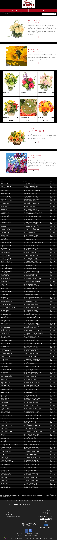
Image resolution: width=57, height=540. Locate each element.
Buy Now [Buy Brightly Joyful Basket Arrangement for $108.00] (33, 142)
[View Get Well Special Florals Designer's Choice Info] (16, 162)
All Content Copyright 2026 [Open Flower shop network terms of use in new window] (17, 538)
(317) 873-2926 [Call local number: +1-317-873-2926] (47, 513)
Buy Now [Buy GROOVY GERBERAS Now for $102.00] (45, 120)
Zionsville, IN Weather (22, 535)
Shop (14, 10)
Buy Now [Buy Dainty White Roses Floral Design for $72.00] (33, 37)
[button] (46, 525)
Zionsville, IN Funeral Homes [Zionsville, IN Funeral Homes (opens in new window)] (23, 533)
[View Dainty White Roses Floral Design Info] (16, 28)
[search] (55, 14)
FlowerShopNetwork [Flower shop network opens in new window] (29, 538)
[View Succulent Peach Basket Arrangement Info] (11, 107)
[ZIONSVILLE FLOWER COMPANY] (28, 7)
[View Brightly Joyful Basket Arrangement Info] (16, 135)
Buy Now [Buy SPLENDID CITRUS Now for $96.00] (11, 95)
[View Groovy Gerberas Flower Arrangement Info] (46, 107)
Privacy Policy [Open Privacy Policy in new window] (38, 538)
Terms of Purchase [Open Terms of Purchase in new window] (47, 538)
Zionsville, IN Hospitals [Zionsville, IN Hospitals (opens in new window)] (35, 533)
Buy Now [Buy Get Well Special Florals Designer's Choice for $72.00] (33, 170)
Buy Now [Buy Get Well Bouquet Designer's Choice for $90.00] (33, 63)
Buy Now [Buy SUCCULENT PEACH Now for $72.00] (11, 120)
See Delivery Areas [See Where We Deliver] (44, 505)
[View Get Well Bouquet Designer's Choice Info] (16, 56)
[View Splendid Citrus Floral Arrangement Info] (11, 82)
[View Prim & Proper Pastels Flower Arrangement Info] (46, 82)
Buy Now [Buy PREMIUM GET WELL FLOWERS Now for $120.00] (28, 120)
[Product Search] (48, 14)
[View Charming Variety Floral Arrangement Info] (28, 82)
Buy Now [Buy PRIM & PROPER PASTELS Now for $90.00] (45, 95)
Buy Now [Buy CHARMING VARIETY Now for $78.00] (28, 95)
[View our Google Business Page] (30, 532)
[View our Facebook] (26, 532)
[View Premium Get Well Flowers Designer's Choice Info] (28, 107)
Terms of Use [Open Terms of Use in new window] (32, 539)
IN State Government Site (33, 535)
